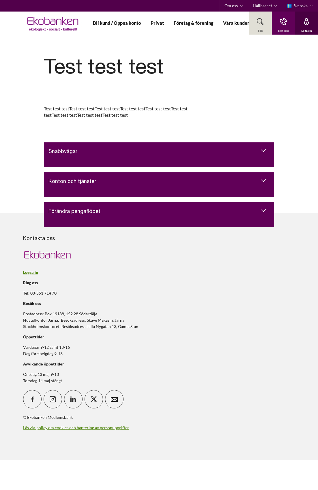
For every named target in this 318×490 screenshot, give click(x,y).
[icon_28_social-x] (94, 399)
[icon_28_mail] (114, 399)
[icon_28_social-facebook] (32, 399)
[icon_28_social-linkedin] (73, 399)
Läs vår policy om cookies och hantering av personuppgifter (76, 427)
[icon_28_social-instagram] (53, 399)
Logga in (30, 272)
